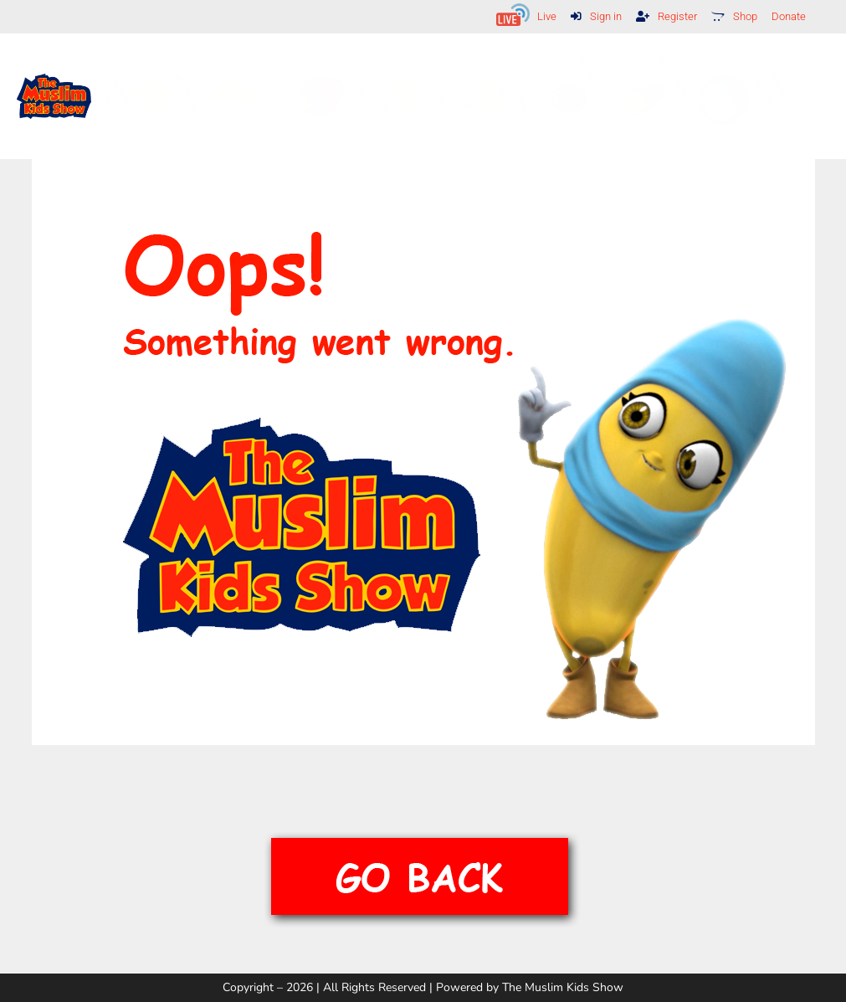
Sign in (587, 16)
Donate (787, 16)
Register (659, 16)
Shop (730, 16)
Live (535, 16)
